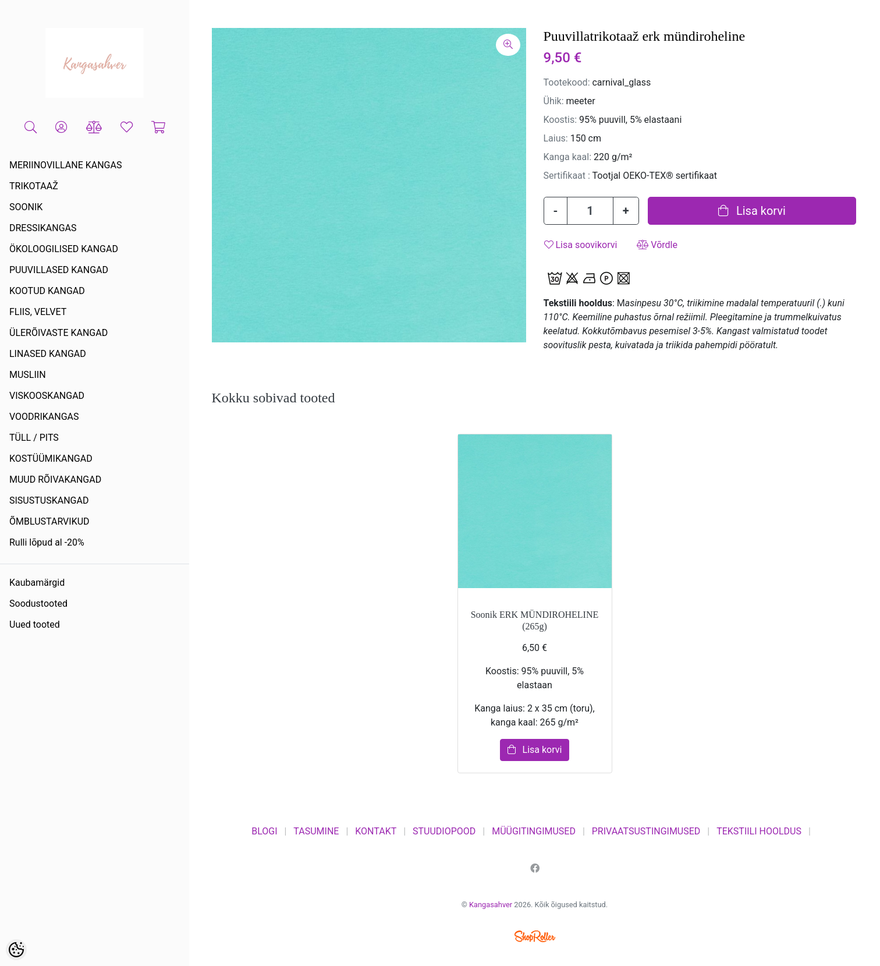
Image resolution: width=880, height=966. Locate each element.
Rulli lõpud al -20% (46, 542)
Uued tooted (34, 624)
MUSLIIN (27, 374)
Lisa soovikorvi (581, 244)
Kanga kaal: (568, 156)
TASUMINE (316, 831)
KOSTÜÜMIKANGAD (51, 458)
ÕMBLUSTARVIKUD (49, 521)
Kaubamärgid (37, 582)
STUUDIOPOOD (444, 831)
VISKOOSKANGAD (46, 395)
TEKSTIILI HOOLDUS (758, 831)
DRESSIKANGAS (43, 227)
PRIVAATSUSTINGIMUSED (646, 831)
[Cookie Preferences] (16, 949)
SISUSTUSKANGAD (48, 500)
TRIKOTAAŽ (33, 186)
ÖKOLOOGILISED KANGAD (63, 248)
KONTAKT (375, 831)
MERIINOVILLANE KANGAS (65, 165)
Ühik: (554, 101)
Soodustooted (38, 603)
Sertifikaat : (567, 175)
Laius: (556, 138)
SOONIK (25, 207)
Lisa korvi (752, 211)
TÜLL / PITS (34, 437)
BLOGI (264, 831)
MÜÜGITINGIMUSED (534, 831)
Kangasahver (490, 904)
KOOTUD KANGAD (47, 290)
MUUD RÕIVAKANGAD (55, 479)
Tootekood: (567, 82)
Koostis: (560, 119)
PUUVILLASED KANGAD (58, 269)
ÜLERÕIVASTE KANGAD (58, 332)
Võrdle (657, 244)
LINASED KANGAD (47, 353)
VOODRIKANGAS (44, 416)
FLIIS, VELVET (37, 311)
